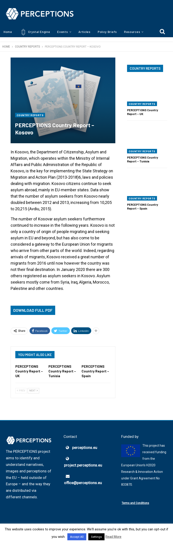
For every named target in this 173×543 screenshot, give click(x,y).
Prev (21, 390)
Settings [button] (96, 536)
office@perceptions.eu (83, 483)
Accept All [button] (77, 536)
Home (8, 32)
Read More (113, 537)
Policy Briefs (107, 32)
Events (62, 32)
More (128, 32)
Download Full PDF (32, 310)
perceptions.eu (84, 448)
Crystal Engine (34, 32)
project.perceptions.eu (83, 465)
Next (33, 390)
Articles (84, 32)
